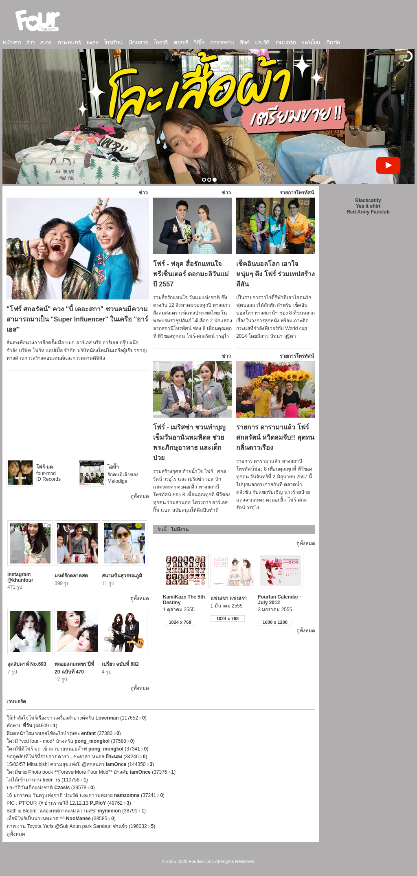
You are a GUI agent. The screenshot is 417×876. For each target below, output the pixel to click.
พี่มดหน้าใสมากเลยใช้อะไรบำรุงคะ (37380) (64, 733)
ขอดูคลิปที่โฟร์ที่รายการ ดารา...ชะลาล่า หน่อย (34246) (77, 756)
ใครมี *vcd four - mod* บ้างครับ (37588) (70, 741)
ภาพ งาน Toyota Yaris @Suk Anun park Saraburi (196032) (81, 826)
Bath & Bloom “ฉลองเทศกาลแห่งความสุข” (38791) (76, 811)
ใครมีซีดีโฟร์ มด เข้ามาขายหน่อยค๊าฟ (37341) (77, 749)
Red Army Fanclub (368, 212)
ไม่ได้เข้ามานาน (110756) (47, 780)
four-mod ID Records (48, 473)
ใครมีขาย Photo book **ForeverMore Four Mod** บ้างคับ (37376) (91, 772)
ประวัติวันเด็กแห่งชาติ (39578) (51, 787)
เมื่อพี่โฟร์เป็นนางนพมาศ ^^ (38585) (61, 818)
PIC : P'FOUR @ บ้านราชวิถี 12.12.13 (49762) (69, 803)
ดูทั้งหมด (139, 496)
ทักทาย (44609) (32, 726)
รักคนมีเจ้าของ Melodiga (123, 474)
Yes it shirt (368, 206)
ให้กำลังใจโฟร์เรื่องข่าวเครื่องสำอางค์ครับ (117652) (77, 718)
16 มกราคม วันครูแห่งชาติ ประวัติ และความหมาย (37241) (86, 795)
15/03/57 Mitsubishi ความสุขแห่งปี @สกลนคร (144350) (80, 764)
